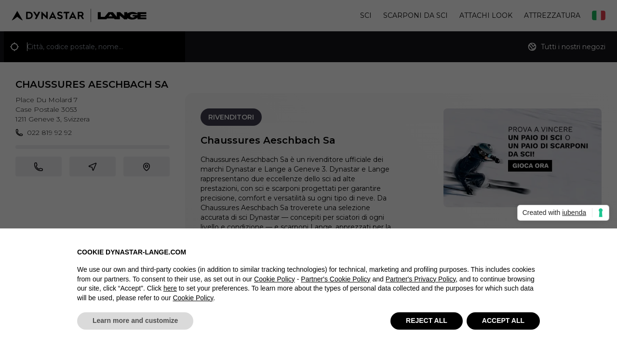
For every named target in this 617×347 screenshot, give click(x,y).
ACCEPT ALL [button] (503, 321)
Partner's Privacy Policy (421, 279)
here (170, 289)
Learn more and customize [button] (135, 321)
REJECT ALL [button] (426, 321)
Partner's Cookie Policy (335, 279)
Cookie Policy (274, 279)
